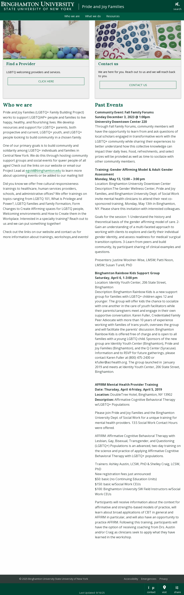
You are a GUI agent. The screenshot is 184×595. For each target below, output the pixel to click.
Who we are (72, 16)
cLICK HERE (46, 81)
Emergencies (148, 579)
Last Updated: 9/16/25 (92, 592)
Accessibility (131, 579)
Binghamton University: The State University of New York (37, 6)
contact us (138, 85)
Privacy (164, 579)
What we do (93, 16)
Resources (113, 16)
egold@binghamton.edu (43, 170)
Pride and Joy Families (103, 6)
